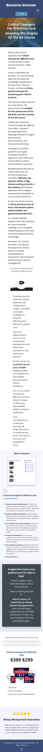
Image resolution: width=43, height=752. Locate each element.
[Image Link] (21, 5)
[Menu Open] (21, 10)
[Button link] (21, 14)
